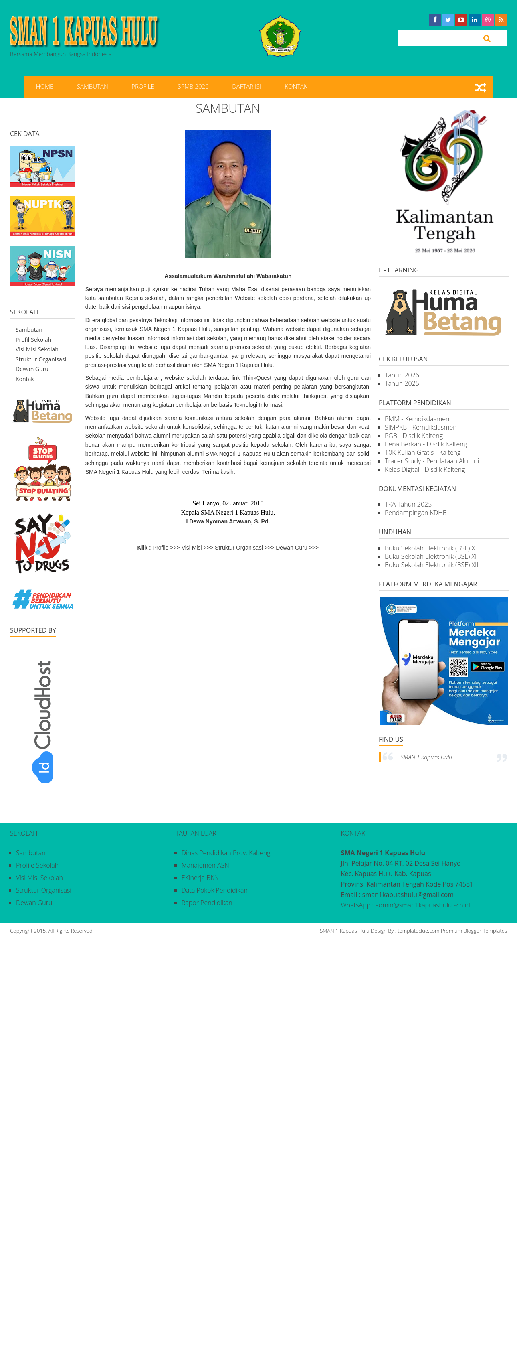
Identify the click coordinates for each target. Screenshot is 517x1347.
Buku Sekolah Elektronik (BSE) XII (431, 565)
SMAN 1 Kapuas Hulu (426, 757)
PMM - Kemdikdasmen (417, 418)
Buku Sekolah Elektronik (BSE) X (430, 548)
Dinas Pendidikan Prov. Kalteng (226, 852)
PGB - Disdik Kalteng (414, 435)
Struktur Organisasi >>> (244, 547)
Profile (135, 87)
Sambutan (87, 87)
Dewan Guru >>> (297, 547)
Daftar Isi (233, 87)
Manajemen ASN (205, 865)
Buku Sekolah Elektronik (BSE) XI (431, 556)
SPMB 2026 (182, 87)
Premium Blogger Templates (474, 931)
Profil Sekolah (33, 339)
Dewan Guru (32, 369)
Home (43, 87)
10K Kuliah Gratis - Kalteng (422, 452)
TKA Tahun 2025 (408, 504)
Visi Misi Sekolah (37, 349)
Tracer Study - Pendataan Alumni (432, 460)
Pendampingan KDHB (416, 513)
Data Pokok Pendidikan (215, 890)
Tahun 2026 (402, 375)
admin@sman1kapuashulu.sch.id (422, 905)
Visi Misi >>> (198, 547)
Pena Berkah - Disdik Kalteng (426, 444)
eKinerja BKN (200, 877)
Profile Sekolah (37, 865)
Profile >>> (166, 547)
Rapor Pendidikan (207, 902)
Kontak (279, 87)
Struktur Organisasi (41, 359)
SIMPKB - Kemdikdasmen (421, 427)
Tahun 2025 (402, 383)
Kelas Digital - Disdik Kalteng (425, 469)
